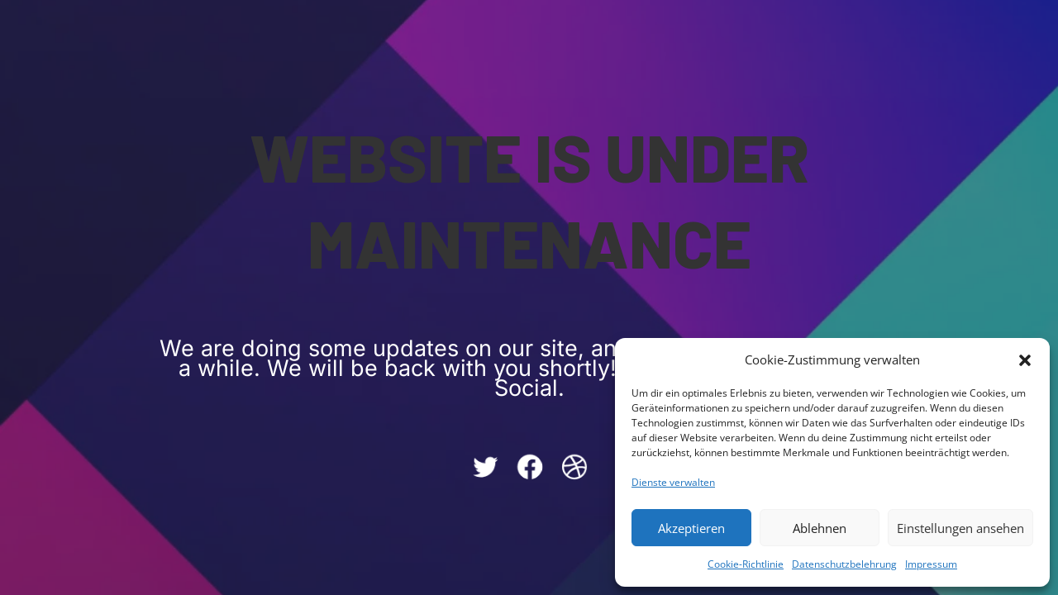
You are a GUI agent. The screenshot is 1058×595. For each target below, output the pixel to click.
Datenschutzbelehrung (844, 564)
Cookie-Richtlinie (746, 564)
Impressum (931, 564)
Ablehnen (819, 528)
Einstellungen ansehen (960, 528)
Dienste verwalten (673, 482)
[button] (1025, 360)
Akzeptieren (691, 528)
